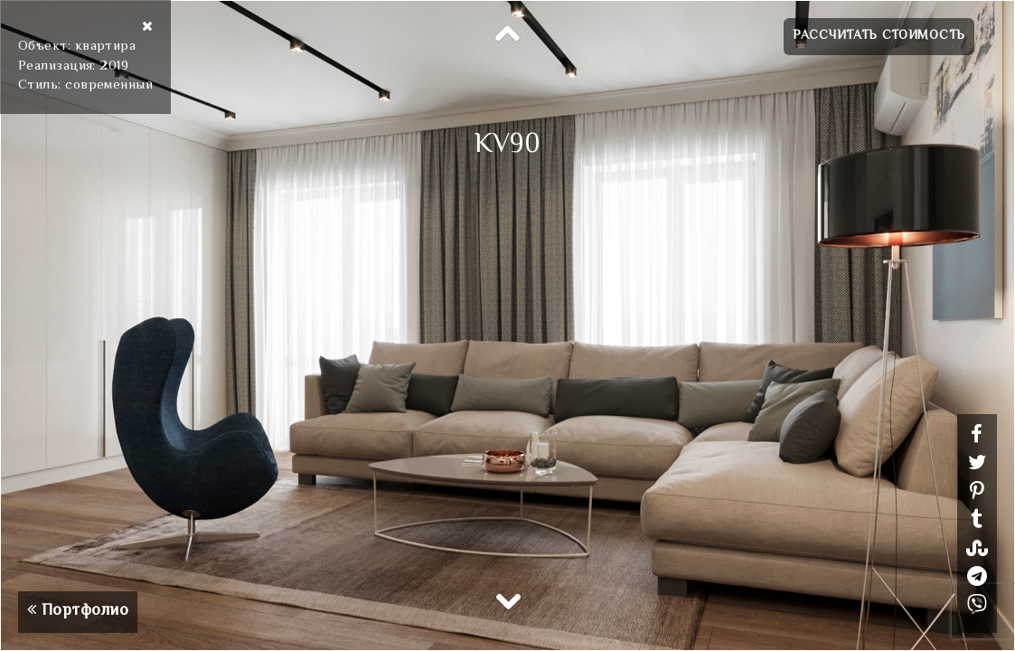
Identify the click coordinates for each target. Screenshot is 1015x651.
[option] (507, 325)
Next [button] (508, 600)
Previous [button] (508, 34)
